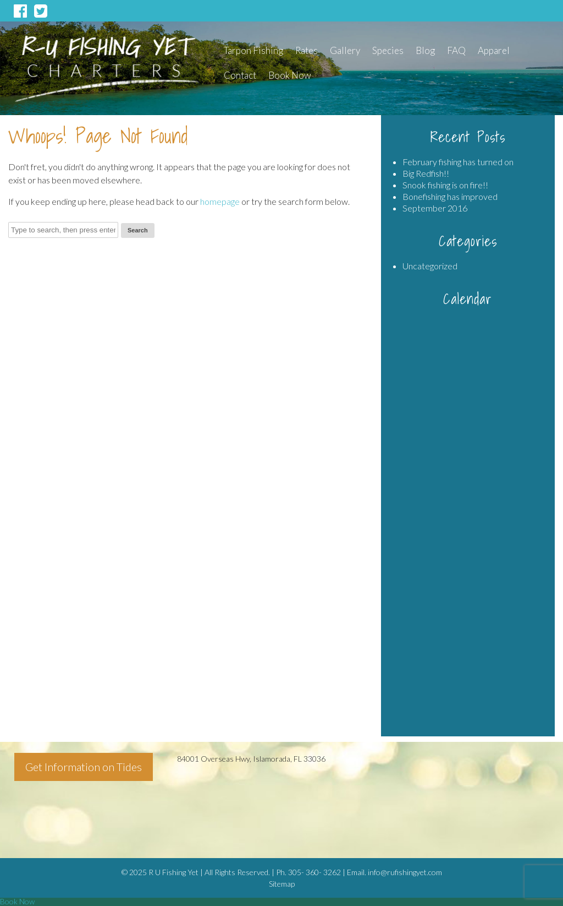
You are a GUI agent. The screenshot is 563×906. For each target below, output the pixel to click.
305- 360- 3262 (314, 872)
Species (388, 50)
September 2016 (434, 208)
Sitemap (282, 883)
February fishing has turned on (458, 161)
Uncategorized (429, 266)
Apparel (494, 50)
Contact (240, 75)
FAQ (456, 50)
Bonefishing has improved (450, 196)
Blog (425, 50)
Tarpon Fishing (253, 50)
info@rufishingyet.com (405, 872)
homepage (220, 201)
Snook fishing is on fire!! (445, 185)
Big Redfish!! (425, 173)
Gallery (345, 50)
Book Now (289, 75)
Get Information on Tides (83, 766)
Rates (306, 50)
